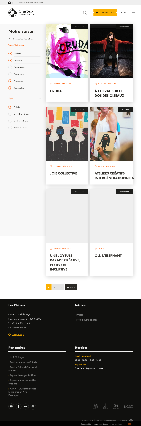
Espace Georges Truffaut (23, 375)
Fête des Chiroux (15, 141)
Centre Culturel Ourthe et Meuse (22, 368)
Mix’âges (12, 159)
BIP (9, 177)
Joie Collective (63, 173)
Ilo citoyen (12, 201)
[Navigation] (124, 12)
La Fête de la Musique (18, 147)
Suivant (71, 286)
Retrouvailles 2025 (16, 225)
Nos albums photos (86, 319)
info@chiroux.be (19, 327)
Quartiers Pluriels (15, 195)
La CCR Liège (17, 357)
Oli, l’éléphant (108, 255)
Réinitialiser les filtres (20, 38)
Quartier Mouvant (16, 189)
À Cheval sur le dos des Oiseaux (109, 93)
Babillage (12, 165)
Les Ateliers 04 (14, 183)
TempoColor (13, 207)
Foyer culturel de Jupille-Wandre (22, 382)
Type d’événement (16, 45)
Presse (79, 314)
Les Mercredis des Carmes (19, 153)
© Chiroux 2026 (87, 420)
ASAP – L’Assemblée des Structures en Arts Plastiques (22, 392)
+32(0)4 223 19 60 (21, 323)
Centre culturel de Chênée (23, 362)
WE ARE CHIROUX (17, 219)
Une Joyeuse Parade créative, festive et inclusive (65, 262)
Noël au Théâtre (15, 213)
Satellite (11, 171)
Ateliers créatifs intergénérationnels (114, 175)
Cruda (56, 91)
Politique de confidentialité (106, 420)
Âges (10, 98)
